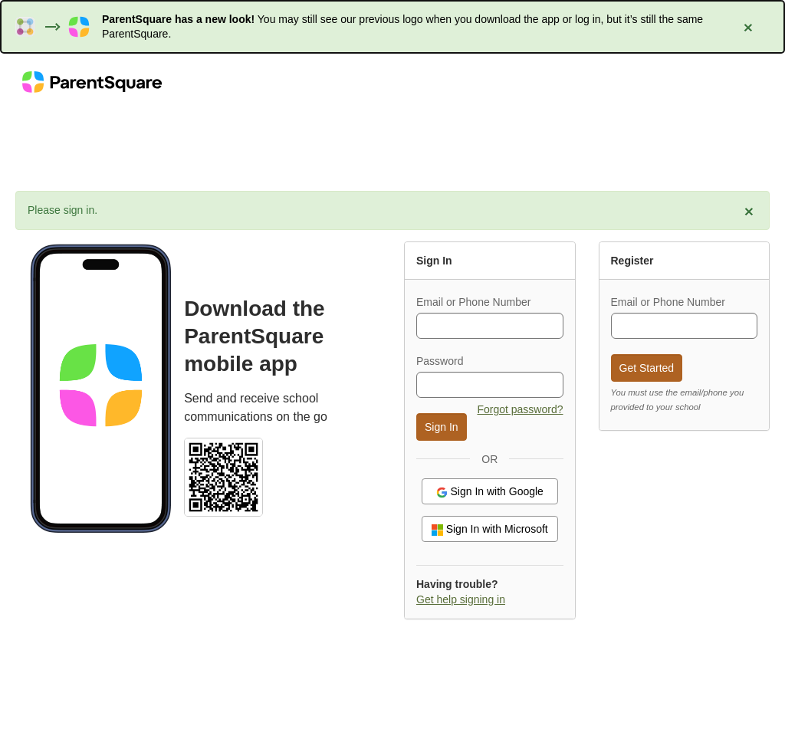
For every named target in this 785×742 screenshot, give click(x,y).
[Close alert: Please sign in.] (749, 211)
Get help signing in (460, 599)
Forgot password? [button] (520, 409)
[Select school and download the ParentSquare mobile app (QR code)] (223, 476)
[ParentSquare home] (92, 81)
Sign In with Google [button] (490, 491)
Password (439, 361)
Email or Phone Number (473, 302)
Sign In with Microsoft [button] (490, 529)
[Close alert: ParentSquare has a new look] (748, 27)
